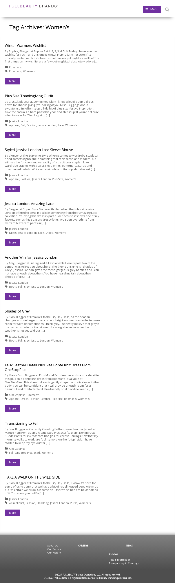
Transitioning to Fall (21, 423)
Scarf (37, 453)
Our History (54, 552)
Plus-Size (57, 179)
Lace (61, 125)
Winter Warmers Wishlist (25, 45)
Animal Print (16, 503)
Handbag (43, 503)
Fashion (31, 125)
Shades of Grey (17, 311)
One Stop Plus (23, 453)
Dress (12, 233)
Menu (154, 9)
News (129, 545)
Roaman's (15, 67)
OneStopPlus (17, 395)
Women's (29, 71)
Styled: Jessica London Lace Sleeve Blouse (39, 149)
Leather (45, 399)
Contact (114, 554)
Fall (23, 125)
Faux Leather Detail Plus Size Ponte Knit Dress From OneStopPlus (48, 367)
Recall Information (120, 559)
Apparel (14, 125)
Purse (73, 503)
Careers (83, 545)
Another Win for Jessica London (31, 257)
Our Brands (54, 549)
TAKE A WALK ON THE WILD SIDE (32, 477)
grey (26, 287)
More (12, 81)
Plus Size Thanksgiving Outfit (29, 95)
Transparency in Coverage (124, 563)
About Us (52, 545)
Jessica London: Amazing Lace (29, 203)
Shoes (49, 233)
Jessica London (18, 121)
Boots (13, 287)
